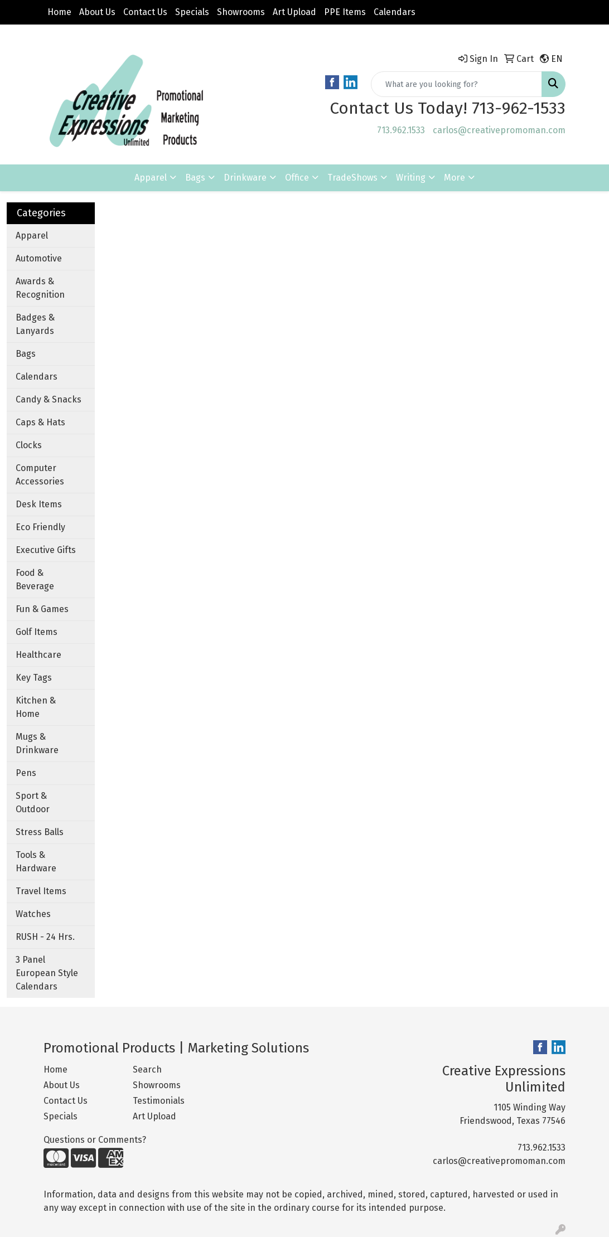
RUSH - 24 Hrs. (45, 937)
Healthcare (38, 654)
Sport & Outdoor (33, 802)
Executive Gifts (46, 550)
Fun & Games (42, 609)
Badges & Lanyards (35, 324)
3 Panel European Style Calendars (47, 973)
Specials (192, 12)
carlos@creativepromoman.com (499, 130)
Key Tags (34, 677)
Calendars (394, 12)
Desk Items (39, 504)
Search (147, 1069)
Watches (33, 914)
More (454, 177)
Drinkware (245, 177)
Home (59, 12)
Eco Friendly (40, 527)
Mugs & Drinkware (37, 743)
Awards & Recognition (40, 288)
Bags (195, 177)
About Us (97, 12)
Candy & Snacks (48, 399)
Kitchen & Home (36, 707)
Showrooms (241, 12)
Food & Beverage (35, 579)
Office (297, 177)
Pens (26, 773)
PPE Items (345, 12)
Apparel (150, 177)
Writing (411, 177)
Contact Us (145, 12)
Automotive (39, 258)
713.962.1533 (401, 130)
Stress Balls (40, 832)
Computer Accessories (40, 475)
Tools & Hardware (36, 862)
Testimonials (159, 1100)
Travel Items (41, 891)
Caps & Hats (40, 422)
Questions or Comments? (95, 1139)
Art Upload (294, 12)
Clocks (29, 445)
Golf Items (36, 632)
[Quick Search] (456, 84)
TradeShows (352, 177)
